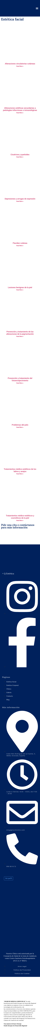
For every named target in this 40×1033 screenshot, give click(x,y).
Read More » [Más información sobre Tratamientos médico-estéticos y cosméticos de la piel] (20, 520)
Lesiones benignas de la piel (20, 287)
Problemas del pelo (20, 425)
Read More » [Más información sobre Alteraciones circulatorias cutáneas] (20, 66)
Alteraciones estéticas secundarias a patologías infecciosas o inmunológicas (20, 109)
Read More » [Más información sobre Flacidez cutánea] (20, 245)
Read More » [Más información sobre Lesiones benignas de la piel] (20, 290)
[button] (37, 8)
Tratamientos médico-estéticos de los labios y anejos (20, 470)
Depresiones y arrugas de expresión (20, 199)
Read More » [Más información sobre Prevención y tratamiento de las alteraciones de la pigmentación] (20, 336)
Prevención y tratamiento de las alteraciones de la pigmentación (20, 333)
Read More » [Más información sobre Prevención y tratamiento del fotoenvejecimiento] (20, 383)
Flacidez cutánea (20, 243)
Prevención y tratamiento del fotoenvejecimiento (20, 379)
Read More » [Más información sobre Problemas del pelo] (20, 427)
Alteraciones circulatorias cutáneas (20, 64)
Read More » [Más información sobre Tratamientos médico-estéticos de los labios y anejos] (20, 474)
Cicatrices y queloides (20, 154)
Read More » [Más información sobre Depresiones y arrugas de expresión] (20, 201)
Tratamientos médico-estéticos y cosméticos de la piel (20, 516)
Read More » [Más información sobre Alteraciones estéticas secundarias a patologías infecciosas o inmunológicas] (20, 113)
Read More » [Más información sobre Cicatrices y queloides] (20, 157)
